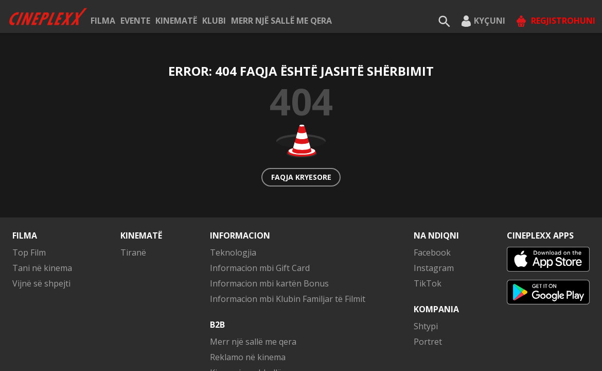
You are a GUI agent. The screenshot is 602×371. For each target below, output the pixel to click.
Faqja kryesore (301, 177)
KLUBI (214, 20)
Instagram (434, 268)
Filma (103, 20)
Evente (135, 20)
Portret (428, 341)
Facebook (432, 252)
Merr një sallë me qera (281, 20)
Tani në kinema (42, 268)
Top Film (29, 252)
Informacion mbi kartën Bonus (269, 283)
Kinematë (176, 20)
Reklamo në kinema (248, 357)
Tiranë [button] (133, 252)
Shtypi (426, 326)
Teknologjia (233, 252)
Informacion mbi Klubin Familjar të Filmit (287, 299)
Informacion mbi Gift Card (260, 268)
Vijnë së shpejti (41, 283)
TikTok (427, 283)
